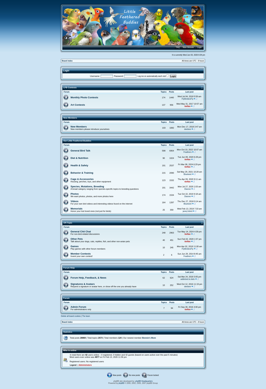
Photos (75, 193)
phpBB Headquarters (144, 381)
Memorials (76, 208)
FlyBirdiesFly (187, 99)
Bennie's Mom (149, 338)
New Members (70, 118)
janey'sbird (187, 211)
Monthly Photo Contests (84, 97)
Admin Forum (78, 307)
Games (75, 246)
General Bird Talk (80, 150)
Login (66, 70)
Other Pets (77, 239)
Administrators (85, 365)
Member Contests (81, 253)
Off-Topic (67, 223)
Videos (74, 201)
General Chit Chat (81, 231)
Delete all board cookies (71, 316)
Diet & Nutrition (79, 158)
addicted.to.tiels (187, 279)
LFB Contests (70, 87)
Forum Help (69, 268)
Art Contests (78, 104)
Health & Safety (79, 165)
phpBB (121, 383)
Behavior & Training (82, 172)
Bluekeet (188, 174)
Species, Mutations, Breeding (87, 186)
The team (86, 316)
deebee (187, 129)
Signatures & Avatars (83, 284)
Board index (67, 61)
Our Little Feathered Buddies (77, 141)
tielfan (187, 106)
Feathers (188, 152)
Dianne (187, 189)
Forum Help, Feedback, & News (88, 277)
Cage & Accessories (82, 179)
